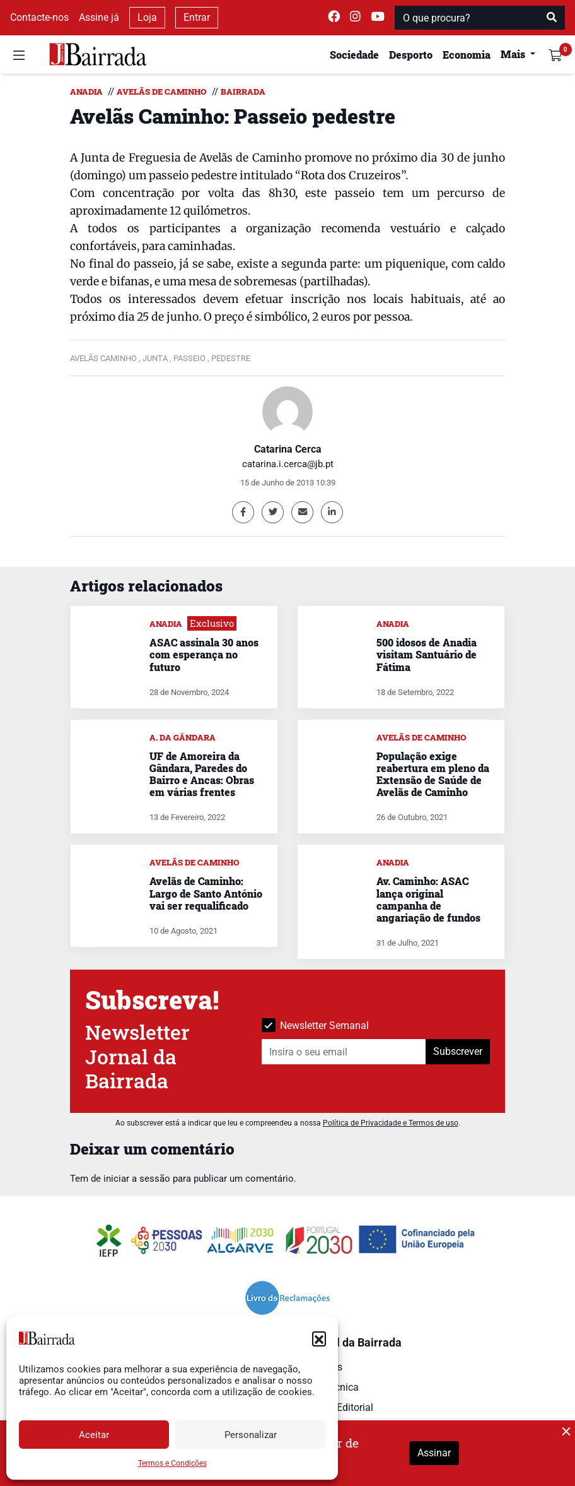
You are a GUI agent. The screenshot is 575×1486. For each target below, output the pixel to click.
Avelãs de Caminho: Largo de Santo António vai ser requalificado (205, 893)
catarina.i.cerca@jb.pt (288, 464)
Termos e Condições (172, 1463)
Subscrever (457, 1051)
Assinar (434, 1453)
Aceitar (94, 1435)
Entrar (196, 17)
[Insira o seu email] (344, 1051)
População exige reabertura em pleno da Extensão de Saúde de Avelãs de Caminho (432, 774)
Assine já (99, 17)
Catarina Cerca (288, 449)
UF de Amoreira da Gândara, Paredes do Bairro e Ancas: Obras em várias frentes (201, 774)
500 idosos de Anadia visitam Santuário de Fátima (426, 654)
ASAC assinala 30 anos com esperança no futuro (203, 654)
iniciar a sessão (136, 1178)
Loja (147, 17)
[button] (319, 1338)
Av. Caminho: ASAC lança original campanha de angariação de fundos (428, 899)
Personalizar (250, 1435)
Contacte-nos (39, 17)
